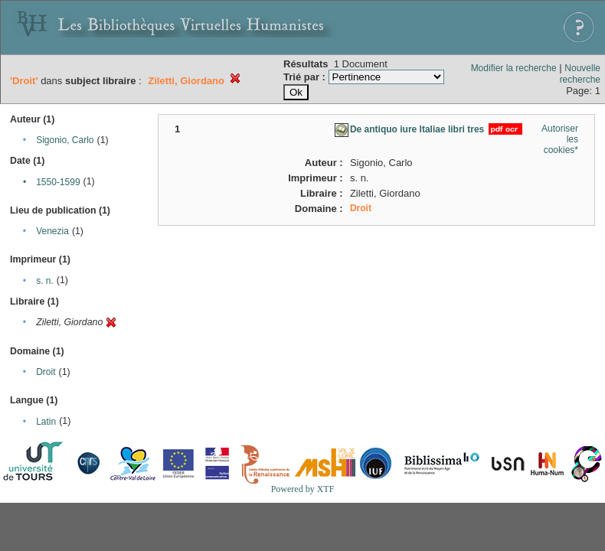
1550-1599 (58, 182)
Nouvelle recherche (580, 74)
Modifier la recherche (514, 68)
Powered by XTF (303, 489)
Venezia (52, 231)
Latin (46, 421)
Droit (45, 372)
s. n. (45, 281)
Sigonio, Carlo (64, 140)
